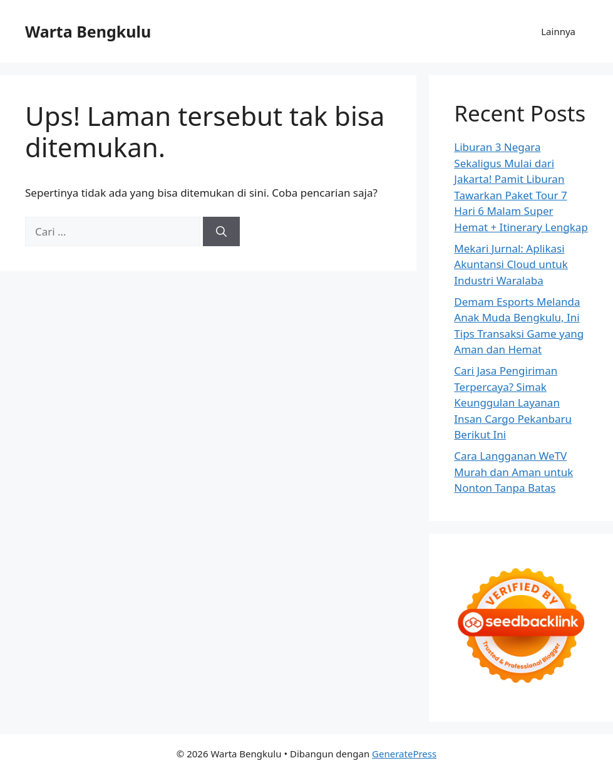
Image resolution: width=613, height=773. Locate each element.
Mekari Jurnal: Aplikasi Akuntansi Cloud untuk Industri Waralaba (511, 264)
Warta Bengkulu (88, 31)
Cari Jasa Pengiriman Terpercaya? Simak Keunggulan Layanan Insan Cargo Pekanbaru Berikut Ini (513, 402)
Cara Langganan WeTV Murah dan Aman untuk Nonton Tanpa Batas (513, 472)
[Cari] (221, 232)
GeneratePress (404, 753)
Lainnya (558, 31)
